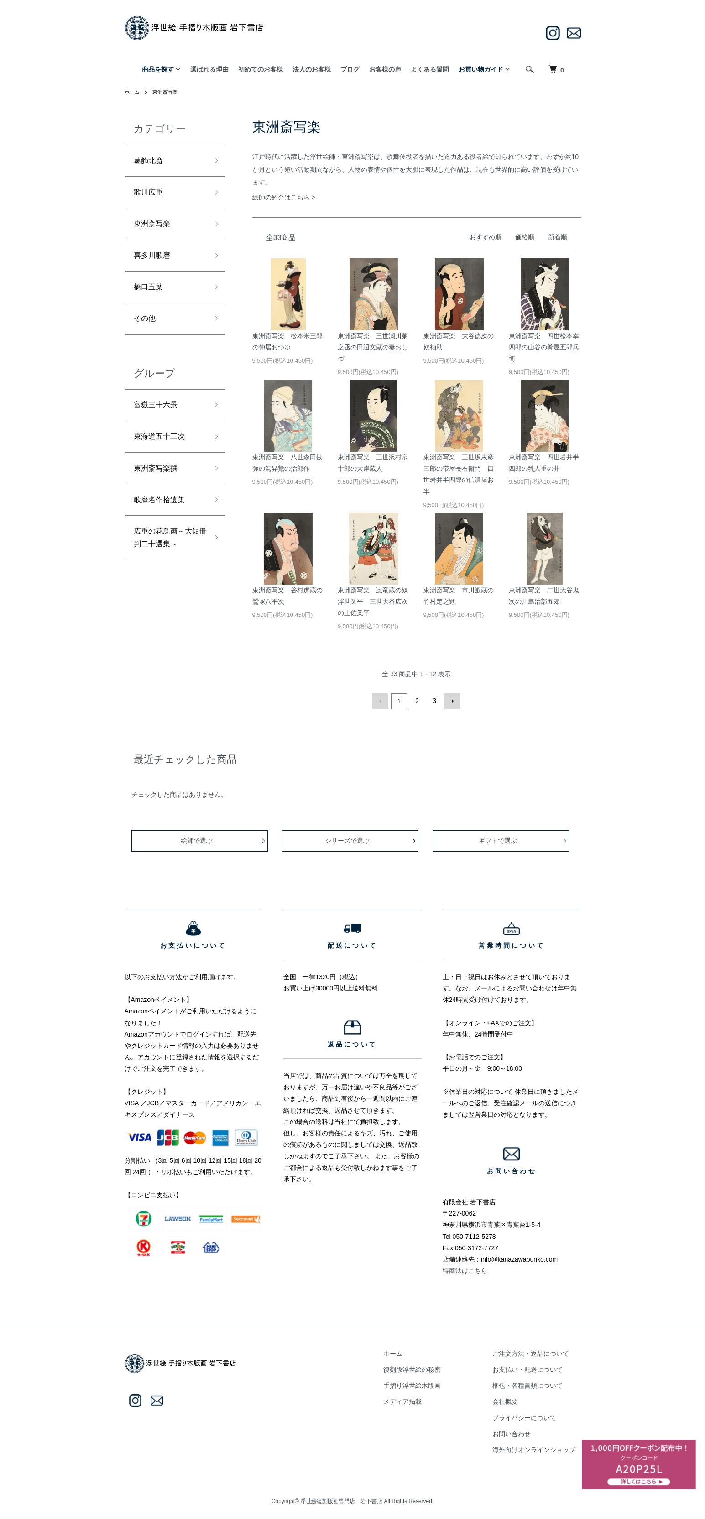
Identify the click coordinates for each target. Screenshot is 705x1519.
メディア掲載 (418, 1400)
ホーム (133, 92)
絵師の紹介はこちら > (283, 197)
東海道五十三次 (162, 450)
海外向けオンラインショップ (539, 1448)
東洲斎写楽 (167, 92)
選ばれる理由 (209, 69)
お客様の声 (385, 69)
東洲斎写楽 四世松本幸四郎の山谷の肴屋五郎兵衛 (544, 347)
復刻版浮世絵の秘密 (428, 1368)
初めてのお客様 (260, 69)
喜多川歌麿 (154, 262)
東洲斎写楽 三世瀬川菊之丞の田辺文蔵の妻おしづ (373, 347)
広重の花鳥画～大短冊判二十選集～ (166, 558)
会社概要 (510, 1400)
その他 (146, 329)
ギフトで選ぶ (499, 839)
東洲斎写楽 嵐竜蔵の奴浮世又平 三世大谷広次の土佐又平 (373, 601)
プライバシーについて (530, 1416)
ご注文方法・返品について (536, 1352)
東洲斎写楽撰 (158, 484)
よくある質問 (430, 69)
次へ (451, 700)
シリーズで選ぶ (348, 839)
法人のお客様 (311, 69)
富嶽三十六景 (158, 417)
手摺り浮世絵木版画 (428, 1384)
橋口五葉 (150, 295)
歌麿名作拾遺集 (162, 517)
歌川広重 (150, 195)
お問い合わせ (517, 1432)
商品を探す (158, 69)
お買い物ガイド (481, 69)
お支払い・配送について (533, 1368)
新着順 (557, 237)
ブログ (350, 69)
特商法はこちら (465, 1269)
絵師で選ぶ (198, 839)
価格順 (524, 237)
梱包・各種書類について (533, 1384)
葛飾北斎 (150, 161)
